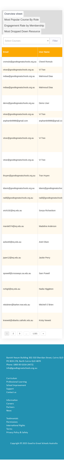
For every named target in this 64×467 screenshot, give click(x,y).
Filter (55, 41)
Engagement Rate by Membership (24, 25)
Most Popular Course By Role (21, 19)
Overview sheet (13, 13)
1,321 (35, 333)
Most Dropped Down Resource (22, 31)
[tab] (13, 14)
